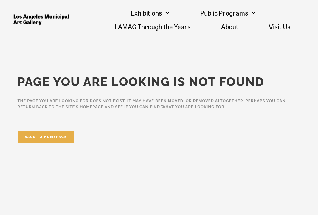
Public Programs (228, 12)
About (229, 26)
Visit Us (280, 26)
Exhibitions (150, 12)
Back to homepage (46, 137)
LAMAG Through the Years (153, 26)
